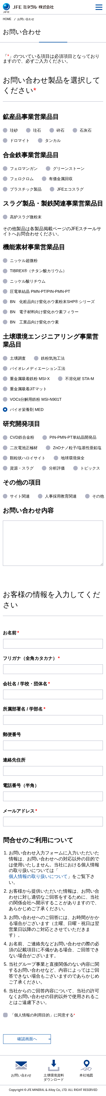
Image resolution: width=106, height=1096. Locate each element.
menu (97, 4)
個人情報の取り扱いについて (38, 876)
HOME (7, 19)
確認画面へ (27, 1039)
